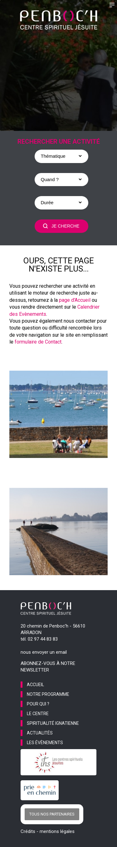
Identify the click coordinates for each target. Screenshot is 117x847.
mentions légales (57, 831)
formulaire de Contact (38, 342)
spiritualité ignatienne (53, 723)
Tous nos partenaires (52, 814)
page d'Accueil (74, 300)
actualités (40, 732)
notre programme (48, 694)
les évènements (45, 742)
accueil (35, 684)
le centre (38, 713)
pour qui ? (38, 703)
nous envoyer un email (44, 652)
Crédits (28, 831)
